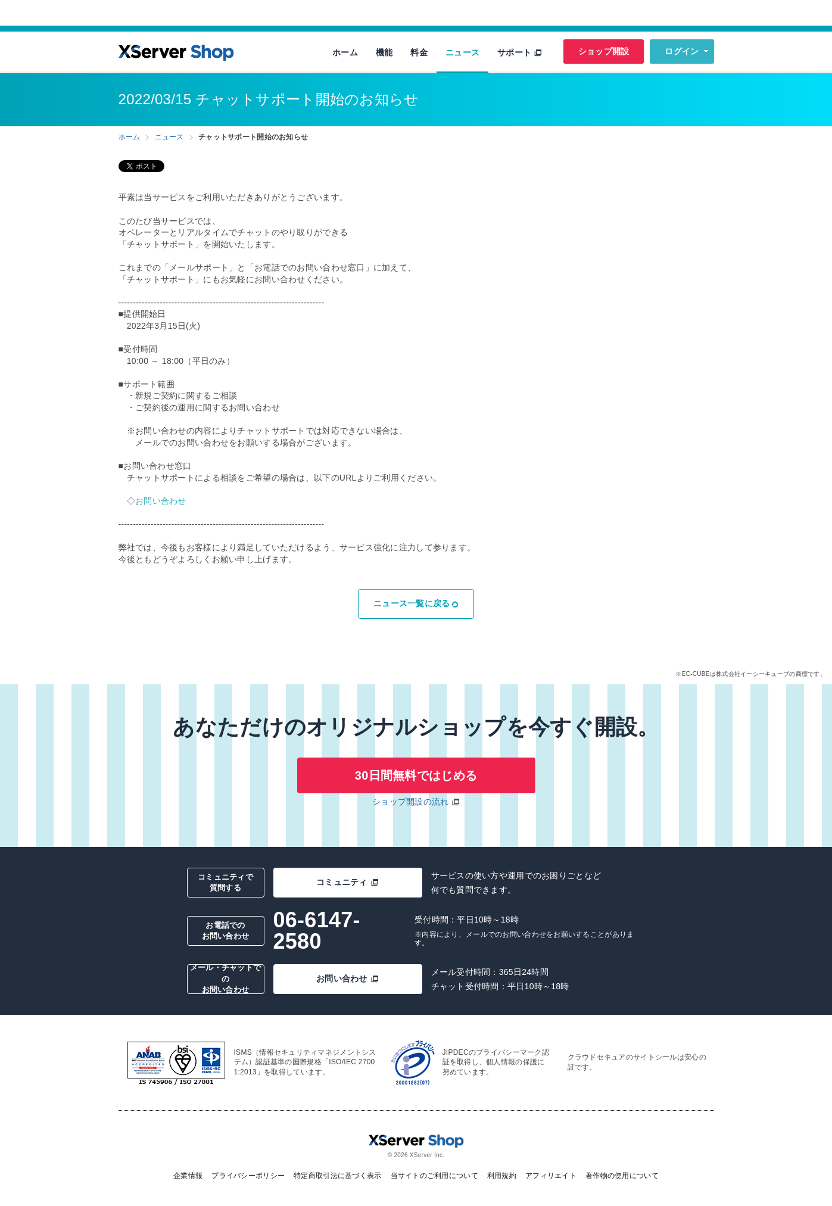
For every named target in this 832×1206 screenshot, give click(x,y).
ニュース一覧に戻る (416, 603)
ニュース (462, 52)
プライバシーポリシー (248, 1175)
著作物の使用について (622, 1175)
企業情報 (187, 1175)
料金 (419, 52)
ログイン (682, 51)
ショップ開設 (604, 51)
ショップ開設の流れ (410, 801)
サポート (520, 52)
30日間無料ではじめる (416, 775)
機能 (384, 52)
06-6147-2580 (316, 930)
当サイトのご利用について (434, 1175)
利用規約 (501, 1175)
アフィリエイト (551, 1175)
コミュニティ (347, 882)
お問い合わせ (160, 501)
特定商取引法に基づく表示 (337, 1175)
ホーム (345, 52)
